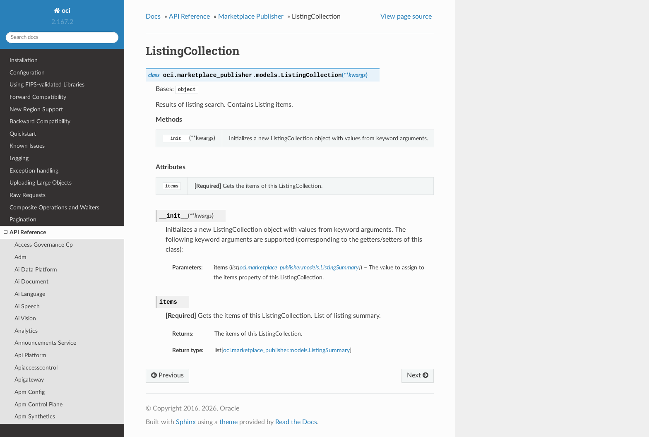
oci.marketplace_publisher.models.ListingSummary (286, 350)
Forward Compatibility (38, 97)
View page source (406, 16)
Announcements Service (45, 343)
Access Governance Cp (43, 245)
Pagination (23, 219)
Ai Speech (27, 306)
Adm (20, 257)
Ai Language (29, 294)
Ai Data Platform (35, 270)
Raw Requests (28, 195)
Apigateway (29, 380)
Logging (19, 158)
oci (65, 10)
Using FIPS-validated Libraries (47, 85)
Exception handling (34, 171)
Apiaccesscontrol (36, 368)
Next (417, 375)
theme (228, 422)
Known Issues (27, 146)
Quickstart (23, 134)
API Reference (25, 232)
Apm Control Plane (38, 404)
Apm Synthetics (34, 416)
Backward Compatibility (40, 121)
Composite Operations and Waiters (54, 207)
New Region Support (36, 109)
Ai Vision (25, 318)
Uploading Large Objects (41, 183)
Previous (167, 375)
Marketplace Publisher (251, 16)
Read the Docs (296, 422)
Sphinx (186, 422)
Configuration (27, 73)
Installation (24, 60)
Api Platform (30, 355)
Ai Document (31, 282)
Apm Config (29, 392)
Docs (153, 16)
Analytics (26, 331)
